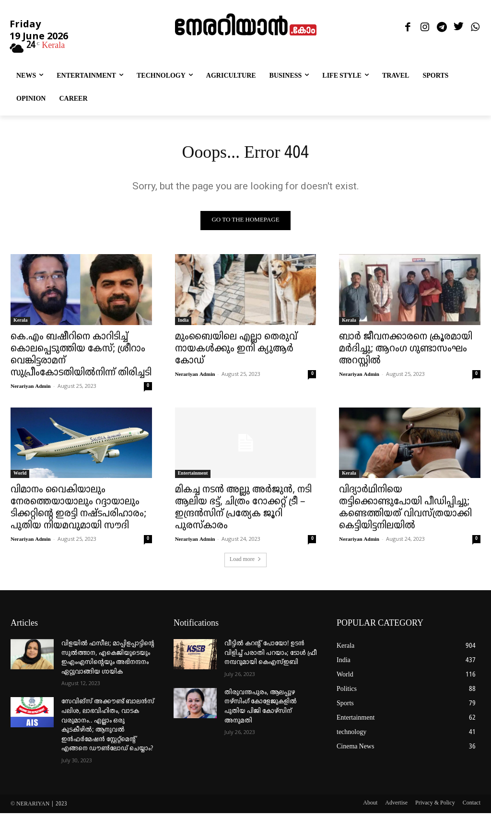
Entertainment (193, 476)
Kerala (20, 323)
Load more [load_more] (245, 562)
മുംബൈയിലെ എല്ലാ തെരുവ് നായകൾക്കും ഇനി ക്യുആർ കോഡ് (236, 351)
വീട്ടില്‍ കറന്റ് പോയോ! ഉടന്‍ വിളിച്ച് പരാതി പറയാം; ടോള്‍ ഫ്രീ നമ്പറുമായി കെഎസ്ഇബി (270, 655)
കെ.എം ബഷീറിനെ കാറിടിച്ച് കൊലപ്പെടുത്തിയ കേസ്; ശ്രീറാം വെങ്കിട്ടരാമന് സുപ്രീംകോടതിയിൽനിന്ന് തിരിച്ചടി (81, 357)
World (19, 476)
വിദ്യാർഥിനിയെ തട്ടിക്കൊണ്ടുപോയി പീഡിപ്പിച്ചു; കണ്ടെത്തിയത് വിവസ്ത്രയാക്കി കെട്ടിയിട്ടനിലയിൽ (405, 511)
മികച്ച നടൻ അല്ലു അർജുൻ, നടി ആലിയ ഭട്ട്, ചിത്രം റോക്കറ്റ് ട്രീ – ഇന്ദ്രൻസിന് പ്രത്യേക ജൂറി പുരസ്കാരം (243, 511)
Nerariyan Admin (31, 388)
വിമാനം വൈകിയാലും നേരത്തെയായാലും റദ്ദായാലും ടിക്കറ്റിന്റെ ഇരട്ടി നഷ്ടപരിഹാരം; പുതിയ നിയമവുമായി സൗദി (78, 511)
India (183, 323)
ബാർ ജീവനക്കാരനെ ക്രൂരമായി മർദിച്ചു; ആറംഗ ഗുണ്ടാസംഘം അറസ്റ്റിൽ (405, 351)
